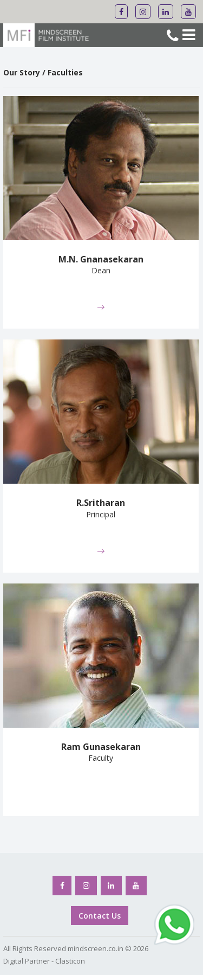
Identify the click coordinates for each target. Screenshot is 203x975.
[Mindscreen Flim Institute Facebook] (121, 11)
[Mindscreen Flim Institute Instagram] (142, 11)
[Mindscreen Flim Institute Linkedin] (165, 11)
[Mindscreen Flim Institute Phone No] (173, 37)
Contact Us (99, 915)
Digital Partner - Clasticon (44, 961)
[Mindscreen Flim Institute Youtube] (188, 11)
